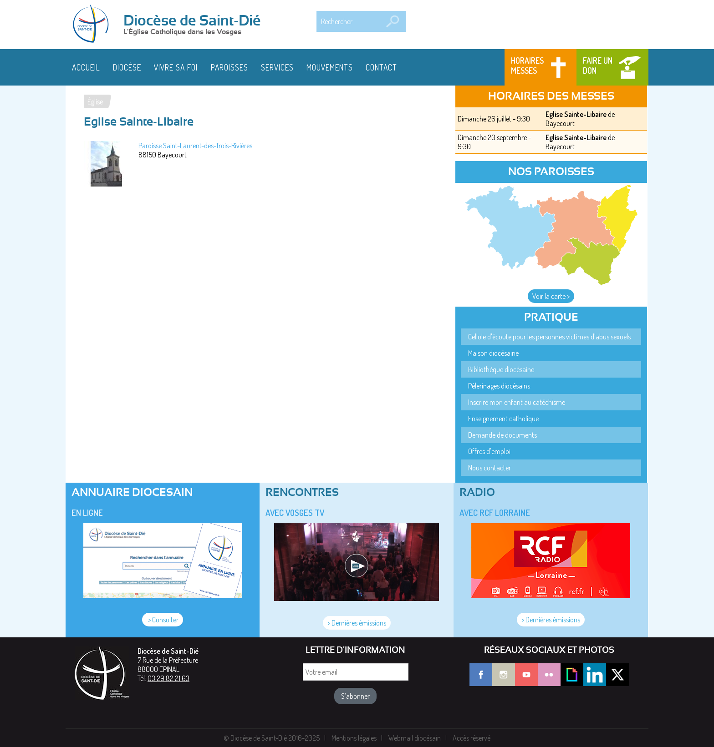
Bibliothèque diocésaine (501, 369)
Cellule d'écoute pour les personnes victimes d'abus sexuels (549, 336)
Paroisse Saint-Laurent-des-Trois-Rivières (195, 145)
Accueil (86, 67)
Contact (381, 67)
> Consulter (162, 619)
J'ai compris (618, 734)
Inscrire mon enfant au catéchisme (516, 402)
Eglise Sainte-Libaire (576, 114)
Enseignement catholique (503, 418)
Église (95, 101)
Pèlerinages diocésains (499, 385)
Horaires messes (527, 66)
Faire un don (597, 66)
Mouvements (329, 67)
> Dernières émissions (356, 622)
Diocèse (127, 67)
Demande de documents (502, 434)
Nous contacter (489, 467)
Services (277, 67)
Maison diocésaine (493, 353)
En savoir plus (255, 730)
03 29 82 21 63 (168, 678)
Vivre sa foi (176, 67)
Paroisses (229, 67)
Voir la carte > (551, 296)
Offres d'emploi (489, 451)
